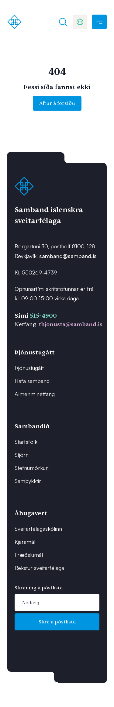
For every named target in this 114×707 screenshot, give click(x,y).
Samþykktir (28, 481)
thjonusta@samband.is (70, 324)
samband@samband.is (68, 256)
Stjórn (22, 454)
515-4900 (43, 315)
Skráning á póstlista (39, 588)
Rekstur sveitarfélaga (39, 567)
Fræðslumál (29, 554)
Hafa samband (32, 381)
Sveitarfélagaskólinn (38, 528)
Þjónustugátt (29, 367)
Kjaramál (25, 541)
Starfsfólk (26, 441)
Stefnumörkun (32, 467)
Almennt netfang (35, 394)
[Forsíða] (14, 22)
